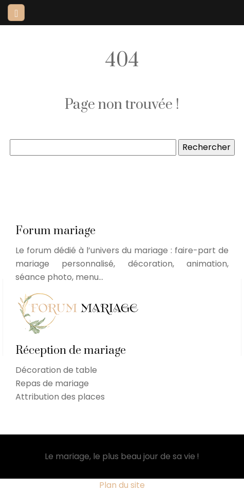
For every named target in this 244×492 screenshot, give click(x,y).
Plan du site (122, 485)
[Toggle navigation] (16, 12)
